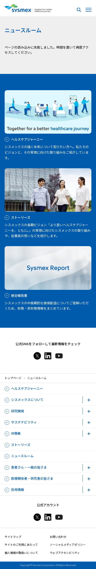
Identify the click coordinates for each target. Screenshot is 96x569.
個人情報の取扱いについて (21, 553)
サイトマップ (13, 537)
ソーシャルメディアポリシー (68, 544)
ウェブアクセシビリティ (65, 553)
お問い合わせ (58, 537)
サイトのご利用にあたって (21, 544)
